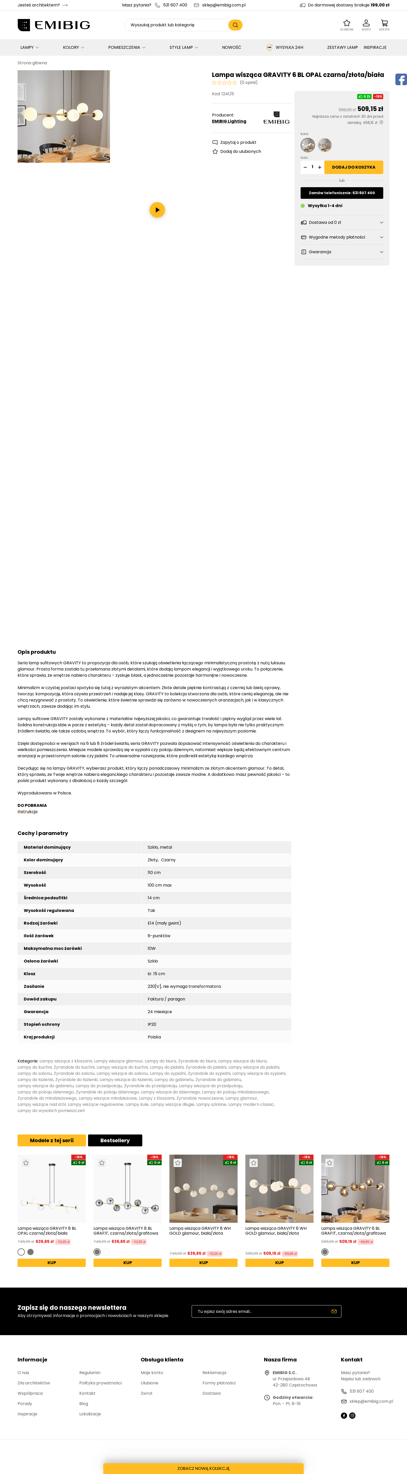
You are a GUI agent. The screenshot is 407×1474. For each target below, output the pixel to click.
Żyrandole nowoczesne (199, 1098)
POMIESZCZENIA (124, 47)
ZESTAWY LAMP (342, 47)
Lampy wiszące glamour (118, 1061)
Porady (25, 1404)
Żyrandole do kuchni (74, 1067)
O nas (23, 1373)
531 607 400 (175, 5)
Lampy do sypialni (168, 1073)
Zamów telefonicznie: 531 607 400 (342, 192)
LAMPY (27, 47)
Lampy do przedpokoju (99, 1086)
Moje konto (152, 1373)
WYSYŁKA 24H (284, 47)
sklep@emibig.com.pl (224, 5)
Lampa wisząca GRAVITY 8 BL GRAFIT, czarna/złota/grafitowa (125, 1231)
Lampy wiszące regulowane (95, 1104)
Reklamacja (214, 1373)
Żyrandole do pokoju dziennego (107, 1092)
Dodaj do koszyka (353, 167)
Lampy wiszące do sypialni (258, 1073)
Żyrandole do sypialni (209, 1073)
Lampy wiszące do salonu (122, 1073)
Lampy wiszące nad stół (42, 1104)
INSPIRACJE (375, 47)
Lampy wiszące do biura (242, 1061)
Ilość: (305, 157)
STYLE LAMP (181, 47)
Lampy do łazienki (35, 1080)
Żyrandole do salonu (74, 1073)
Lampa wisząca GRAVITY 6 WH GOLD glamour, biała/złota (276, 1231)
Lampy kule (137, 1104)
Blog (83, 1404)
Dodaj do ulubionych (240, 151)
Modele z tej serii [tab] (52, 1140)
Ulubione (149, 1383)
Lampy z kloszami (156, 1098)
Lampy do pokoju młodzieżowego (235, 1092)
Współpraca (30, 1393)
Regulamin (89, 1373)
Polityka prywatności (100, 1383)
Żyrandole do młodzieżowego (47, 1098)
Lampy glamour (241, 1098)
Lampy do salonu (35, 1073)
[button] (304, 167)
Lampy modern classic (251, 1104)
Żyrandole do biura (197, 1061)
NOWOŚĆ (231, 47)
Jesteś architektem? (39, 5)
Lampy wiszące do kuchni (122, 1067)
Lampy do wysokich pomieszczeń (51, 1111)
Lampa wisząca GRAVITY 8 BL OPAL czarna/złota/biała (47, 1231)
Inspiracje (27, 1414)
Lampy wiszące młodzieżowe (108, 1098)
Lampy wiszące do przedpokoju (210, 1086)
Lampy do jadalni (167, 1067)
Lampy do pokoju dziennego (46, 1092)
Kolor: (305, 134)
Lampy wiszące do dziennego (170, 1092)
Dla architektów (34, 1383)
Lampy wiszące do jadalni (253, 1067)
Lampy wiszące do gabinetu (46, 1086)
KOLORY (71, 47)
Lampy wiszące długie (172, 1104)
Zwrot (147, 1393)
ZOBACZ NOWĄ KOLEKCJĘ (203, 1468)
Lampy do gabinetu (173, 1080)
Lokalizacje (90, 1414)
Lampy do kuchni (35, 1067)
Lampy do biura (160, 1061)
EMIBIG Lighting (229, 121)
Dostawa (211, 1393)
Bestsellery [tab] (115, 1140)
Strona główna (32, 63)
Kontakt (87, 1393)
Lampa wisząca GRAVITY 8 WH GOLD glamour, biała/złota (200, 1231)
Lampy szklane (211, 1104)
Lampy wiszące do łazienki (126, 1080)
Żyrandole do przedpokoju (150, 1086)
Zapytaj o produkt (238, 142)
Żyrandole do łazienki (76, 1080)
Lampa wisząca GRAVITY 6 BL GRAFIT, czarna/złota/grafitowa (353, 1231)
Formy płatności (219, 1383)
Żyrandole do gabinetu (218, 1080)
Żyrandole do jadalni (206, 1067)
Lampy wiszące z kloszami (66, 1061)
